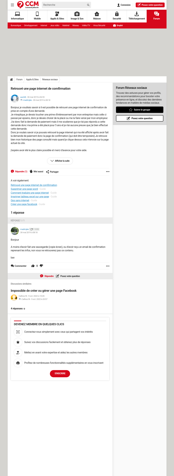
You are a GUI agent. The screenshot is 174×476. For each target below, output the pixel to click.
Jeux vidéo (54, 25)
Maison (97, 16)
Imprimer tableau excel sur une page (30, 196)
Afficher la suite (62, 161)
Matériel (65, 25)
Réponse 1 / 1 (18, 220)
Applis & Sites (57, 16)
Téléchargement (137, 16)
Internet (44, 25)
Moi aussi (38, 171)
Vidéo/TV (86, 25)
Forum (156, 16)
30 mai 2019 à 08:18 (41, 100)
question (150, 4)
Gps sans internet (20, 200)
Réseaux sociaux (50, 79)
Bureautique (16, 25)
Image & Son (77, 16)
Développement (31, 25)
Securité (117, 16)
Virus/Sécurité (99, 25)
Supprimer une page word (24, 188)
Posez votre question (70, 276)
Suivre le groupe (142, 109)
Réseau (75, 25)
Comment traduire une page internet (30, 192)
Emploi (118, 25)
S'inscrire (60, 373)
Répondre (49, 276)
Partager (52, 171)
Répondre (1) (21, 171)
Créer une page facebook (24, 204)
